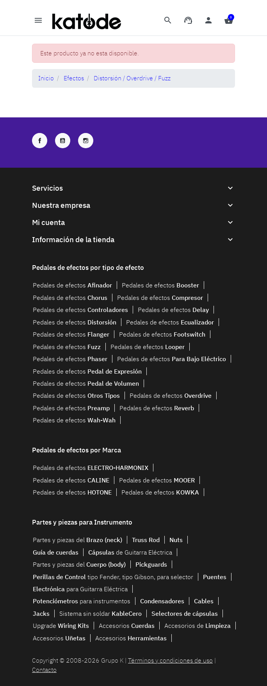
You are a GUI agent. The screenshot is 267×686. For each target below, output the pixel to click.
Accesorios (127, 625)
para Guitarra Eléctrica (80, 589)
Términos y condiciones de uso (170, 660)
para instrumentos (81, 601)
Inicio (46, 78)
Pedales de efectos (72, 285)
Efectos (74, 78)
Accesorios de (197, 625)
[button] (167, 22)
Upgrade (61, 625)
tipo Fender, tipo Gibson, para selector (113, 577)
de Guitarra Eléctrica (130, 552)
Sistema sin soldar (100, 613)
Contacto (44, 670)
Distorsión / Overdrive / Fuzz (132, 78)
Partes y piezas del (77, 540)
